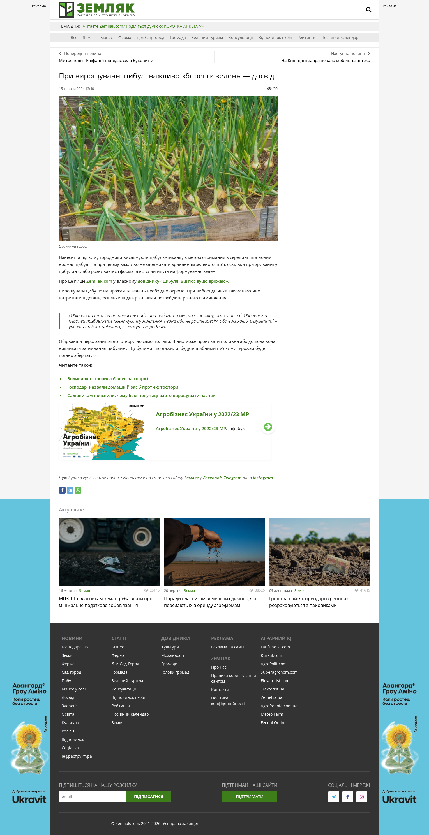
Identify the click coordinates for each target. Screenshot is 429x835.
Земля (89, 37)
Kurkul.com (271, 655)
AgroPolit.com (274, 663)
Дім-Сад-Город (150, 37)
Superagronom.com (279, 672)
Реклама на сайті (227, 647)
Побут (67, 680)
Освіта (68, 714)
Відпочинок (73, 739)
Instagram (263, 478)
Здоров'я (70, 705)
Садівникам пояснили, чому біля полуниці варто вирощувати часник (141, 395)
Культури (170, 647)
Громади (169, 663)
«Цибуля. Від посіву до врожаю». (195, 281)
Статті (119, 638)
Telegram (232, 478)
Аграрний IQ (276, 638)
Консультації (241, 37)
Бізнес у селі (74, 689)
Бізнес (106, 37)
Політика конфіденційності (228, 700)
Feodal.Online (274, 722)
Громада (178, 37)
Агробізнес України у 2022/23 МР (191, 428)
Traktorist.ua (272, 689)
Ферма (124, 37)
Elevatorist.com (275, 680)
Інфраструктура (77, 756)
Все (74, 37)
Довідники (175, 638)
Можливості (172, 655)
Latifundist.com (275, 647)
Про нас (219, 667)
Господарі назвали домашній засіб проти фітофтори (122, 387)
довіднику (148, 281)
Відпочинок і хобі (275, 37)
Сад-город (71, 672)
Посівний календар (340, 37)
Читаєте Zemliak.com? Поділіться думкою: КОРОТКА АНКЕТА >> (143, 26)
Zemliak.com (99, 281)
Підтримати (250, 796)
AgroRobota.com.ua (279, 705)
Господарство (75, 647)
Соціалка (70, 747)
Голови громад (175, 672)
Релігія (68, 731)
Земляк (191, 478)
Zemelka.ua (271, 697)
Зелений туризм (207, 37)
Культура (70, 722)
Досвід (68, 697)
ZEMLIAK (220, 658)
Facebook (212, 478)
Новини (72, 638)
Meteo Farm (272, 714)
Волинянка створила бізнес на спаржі (107, 379)
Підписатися (148, 796)
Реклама (222, 638)
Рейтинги (306, 37)
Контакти (220, 689)
